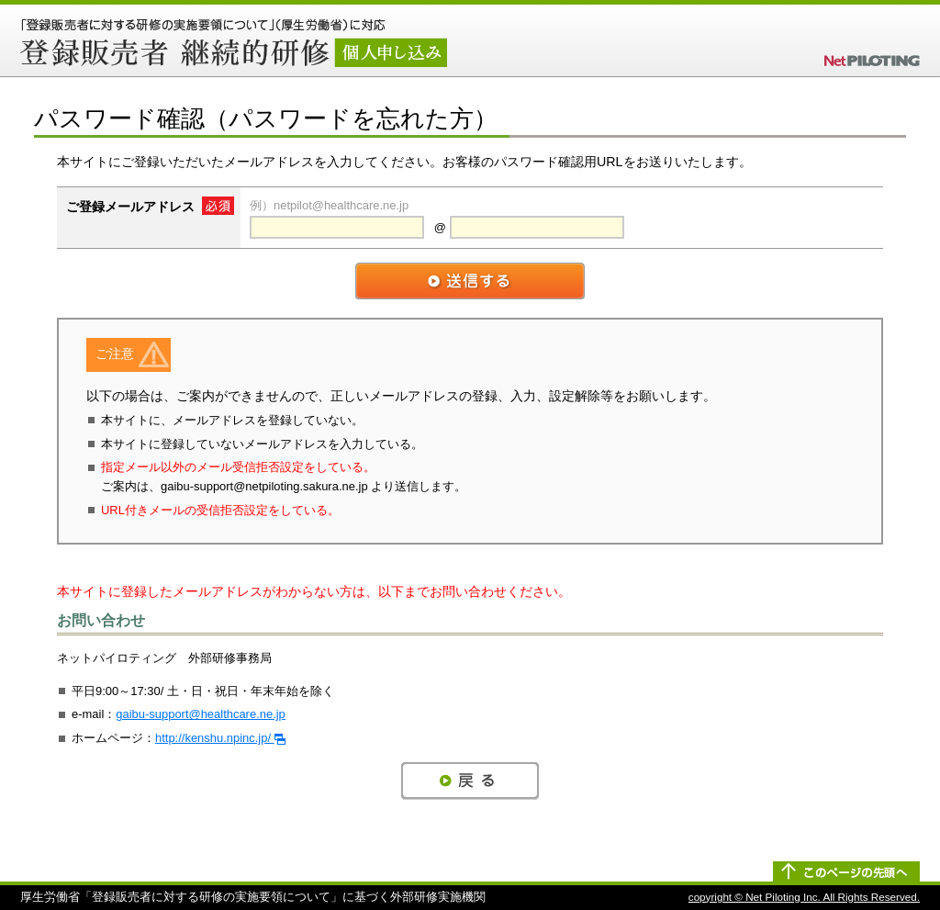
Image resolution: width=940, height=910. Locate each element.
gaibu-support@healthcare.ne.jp (200, 714)
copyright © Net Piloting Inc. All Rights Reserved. (804, 897)
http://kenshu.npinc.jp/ (220, 738)
